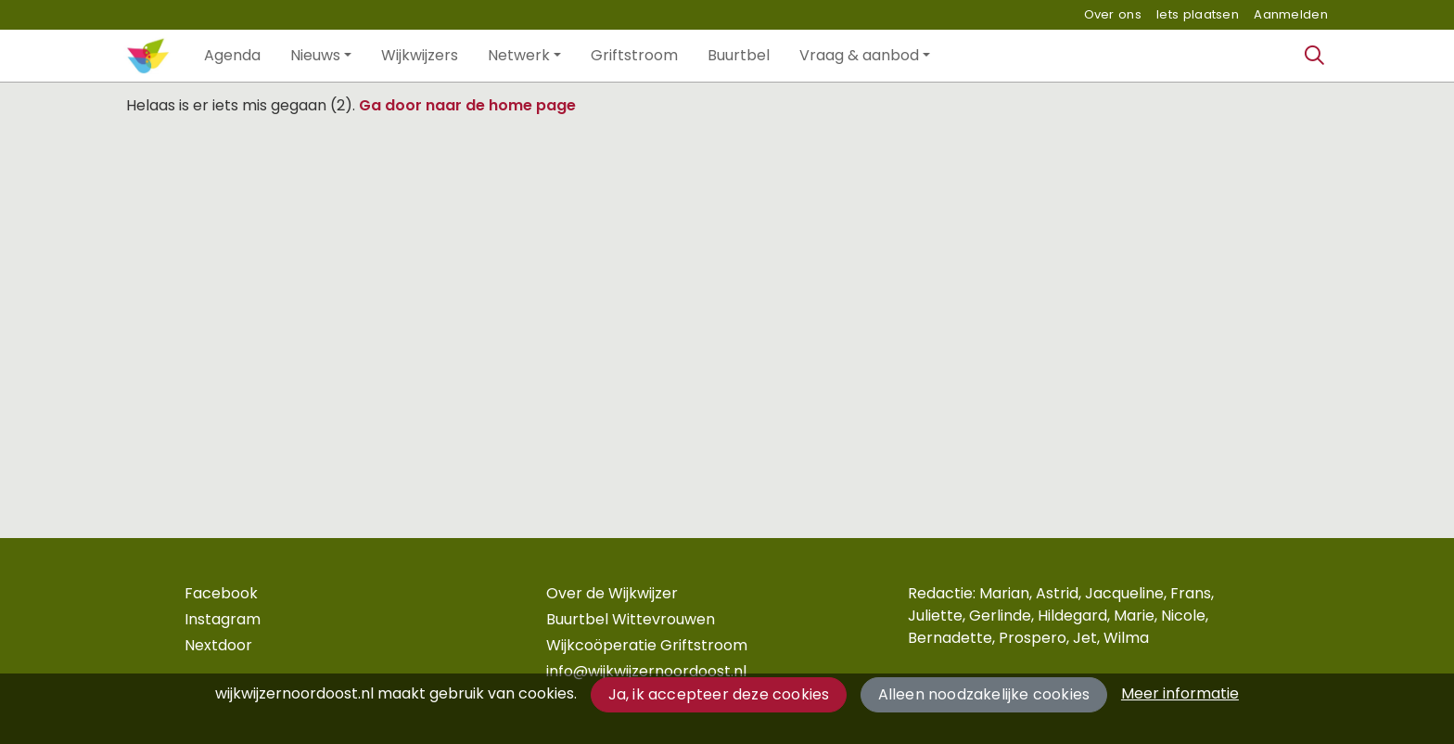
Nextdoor (218, 645)
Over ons (1113, 14)
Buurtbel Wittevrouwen (630, 619)
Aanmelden (1291, 14)
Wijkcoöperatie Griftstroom (646, 645)
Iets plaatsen (1197, 14)
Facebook (221, 593)
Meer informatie (1180, 693)
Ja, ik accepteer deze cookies (719, 694)
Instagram (223, 619)
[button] (232, 55)
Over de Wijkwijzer (612, 593)
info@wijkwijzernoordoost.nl (646, 671)
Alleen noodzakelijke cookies (984, 694)
